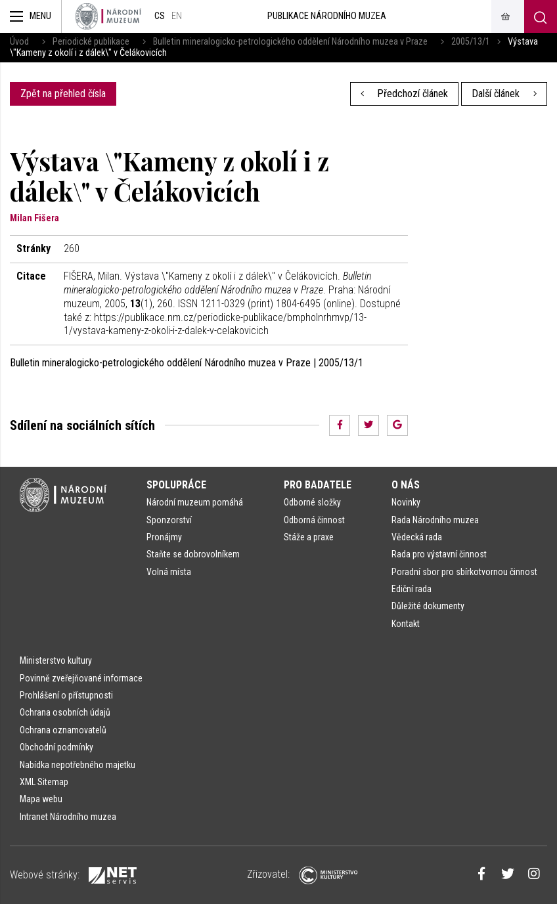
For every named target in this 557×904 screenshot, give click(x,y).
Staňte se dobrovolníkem (193, 554)
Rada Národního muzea (435, 520)
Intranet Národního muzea (68, 816)
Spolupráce (176, 485)
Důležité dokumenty (427, 606)
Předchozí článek (405, 93)
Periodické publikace (91, 41)
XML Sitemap (44, 782)
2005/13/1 (470, 41)
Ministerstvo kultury (56, 660)
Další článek (504, 93)
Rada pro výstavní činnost (439, 554)
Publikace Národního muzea (326, 16)
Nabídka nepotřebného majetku (77, 765)
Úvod (19, 41)
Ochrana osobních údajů (65, 712)
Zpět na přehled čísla (63, 93)
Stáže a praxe (309, 537)
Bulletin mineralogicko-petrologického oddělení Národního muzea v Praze (290, 41)
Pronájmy (164, 537)
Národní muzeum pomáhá (194, 502)
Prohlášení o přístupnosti (66, 695)
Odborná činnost (314, 520)
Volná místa (168, 572)
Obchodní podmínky (56, 747)
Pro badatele (317, 485)
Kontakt (405, 623)
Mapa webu (41, 799)
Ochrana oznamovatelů (63, 730)
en (176, 16)
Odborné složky (312, 502)
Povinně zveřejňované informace (81, 678)
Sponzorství (169, 520)
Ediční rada (411, 589)
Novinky (405, 502)
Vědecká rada (416, 537)
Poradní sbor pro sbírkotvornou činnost (464, 572)
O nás (405, 485)
